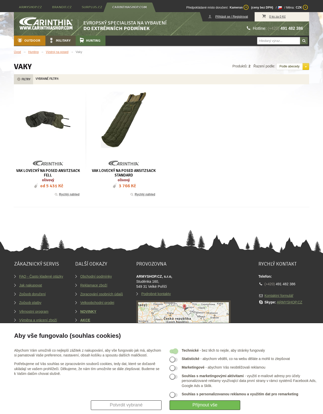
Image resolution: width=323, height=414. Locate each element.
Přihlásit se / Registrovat (231, 16)
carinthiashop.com (129, 7)
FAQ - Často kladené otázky (41, 276)
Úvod (17, 52)
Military (59, 40)
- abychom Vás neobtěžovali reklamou (223, 367)
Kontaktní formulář (278, 296)
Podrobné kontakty (156, 294)
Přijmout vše (204, 404)
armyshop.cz (30, 7)
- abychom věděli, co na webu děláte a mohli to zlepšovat (236, 359)
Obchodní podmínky (96, 276)
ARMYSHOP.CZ (289, 302)
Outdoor (28, 40)
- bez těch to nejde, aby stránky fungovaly (223, 350)
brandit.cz (62, 7)
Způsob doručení (32, 294)
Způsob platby (30, 303)
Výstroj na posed (57, 52)
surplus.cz (92, 7)
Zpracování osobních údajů (101, 294)
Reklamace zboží (93, 285)
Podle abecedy (290, 66)
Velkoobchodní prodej (97, 303)
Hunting (89, 40)
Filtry (23, 79)
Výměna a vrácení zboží (38, 320)
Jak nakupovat (30, 285)
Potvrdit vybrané (126, 404)
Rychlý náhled (66, 194)
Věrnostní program (33, 311)
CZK (302, 7)
